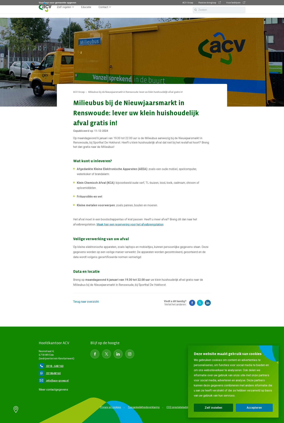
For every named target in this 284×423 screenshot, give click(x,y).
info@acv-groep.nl (54, 380)
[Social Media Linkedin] (208, 303)
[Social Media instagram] (129, 353)
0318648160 (50, 373)
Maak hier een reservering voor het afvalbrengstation (130, 224)
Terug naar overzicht (86, 301)
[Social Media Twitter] (200, 303)
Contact (103, 11)
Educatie (86, 11)
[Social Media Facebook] (192, 303)
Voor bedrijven (235, 2)
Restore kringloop (210, 2)
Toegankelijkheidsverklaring (144, 407)
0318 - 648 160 (51, 366)
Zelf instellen (213, 407)
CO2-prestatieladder (178, 407)
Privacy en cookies (110, 407)
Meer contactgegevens (53, 389)
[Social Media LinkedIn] (118, 353)
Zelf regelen (64, 11)
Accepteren (254, 407)
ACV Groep (187, 2)
